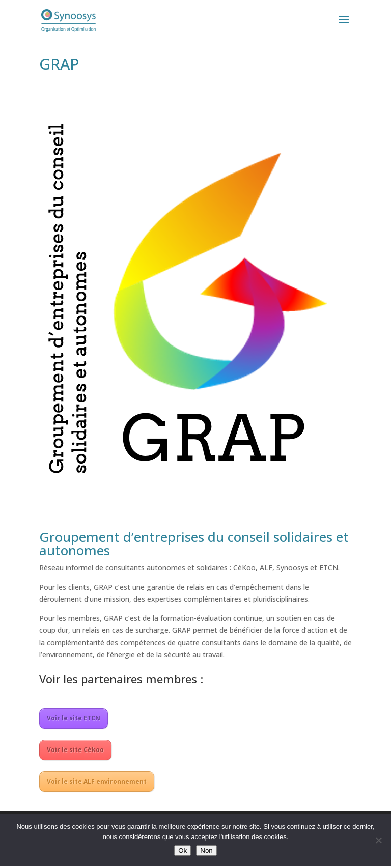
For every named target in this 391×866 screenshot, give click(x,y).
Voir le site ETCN (73, 718)
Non (206, 850)
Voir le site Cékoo (75, 749)
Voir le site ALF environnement (97, 781)
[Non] (378, 840)
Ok (182, 850)
